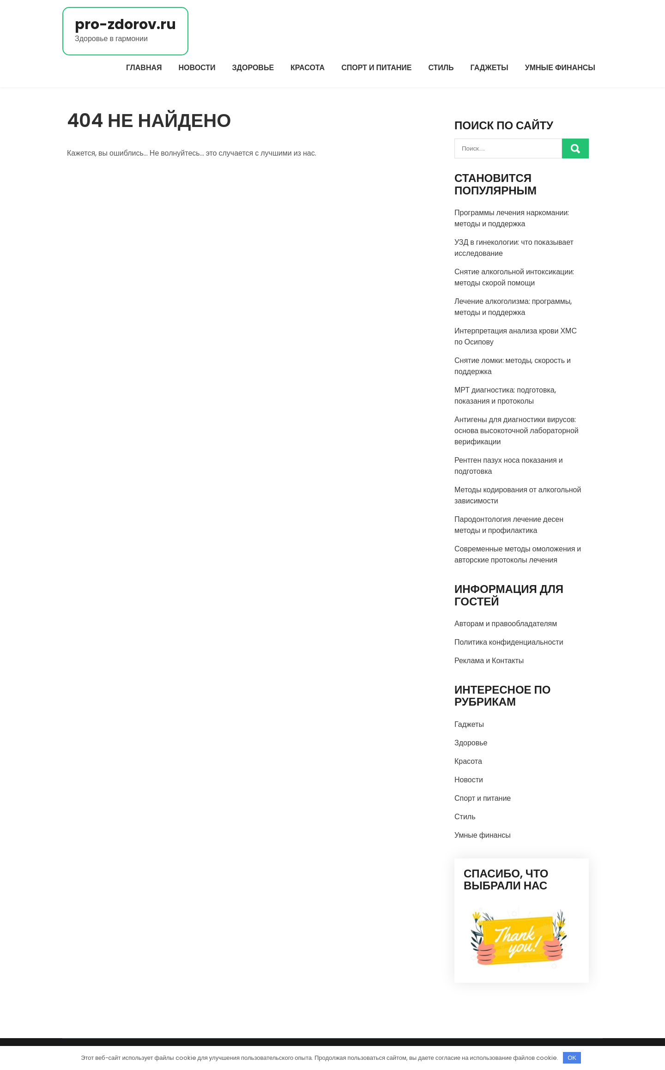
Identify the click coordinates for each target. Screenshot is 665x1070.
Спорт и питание (376, 67)
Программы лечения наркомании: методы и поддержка (511, 218)
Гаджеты (489, 67)
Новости (197, 67)
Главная (144, 67)
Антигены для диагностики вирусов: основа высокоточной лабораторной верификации (516, 430)
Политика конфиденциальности (508, 642)
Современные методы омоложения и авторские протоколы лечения (517, 554)
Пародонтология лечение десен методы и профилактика (508, 525)
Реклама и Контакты (489, 660)
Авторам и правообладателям (505, 623)
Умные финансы (560, 67)
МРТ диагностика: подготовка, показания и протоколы (505, 395)
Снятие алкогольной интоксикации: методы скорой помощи (514, 277)
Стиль (440, 67)
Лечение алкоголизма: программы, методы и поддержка (513, 307)
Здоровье (253, 67)
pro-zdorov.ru (125, 24)
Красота (307, 67)
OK (572, 1057)
